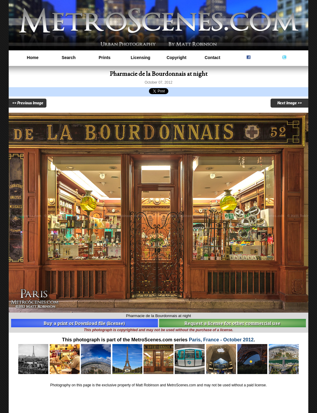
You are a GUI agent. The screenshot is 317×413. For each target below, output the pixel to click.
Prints (105, 57)
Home (33, 57)
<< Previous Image (27, 103)
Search (69, 57)
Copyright (176, 57)
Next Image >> (289, 103)
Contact (212, 57)
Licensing (140, 57)
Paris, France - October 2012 (221, 339)
